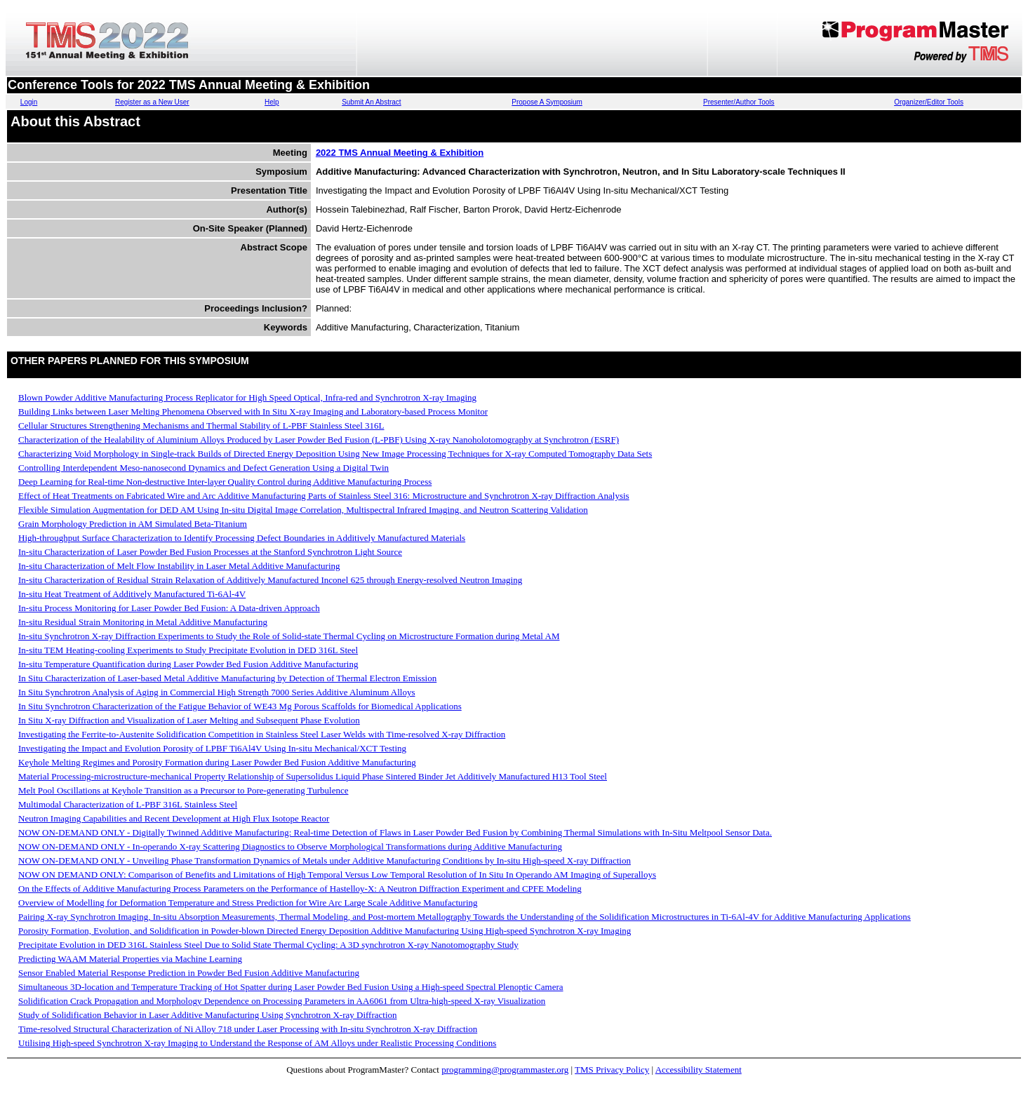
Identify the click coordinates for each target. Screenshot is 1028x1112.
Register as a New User (152, 102)
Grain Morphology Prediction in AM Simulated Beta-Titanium (132, 523)
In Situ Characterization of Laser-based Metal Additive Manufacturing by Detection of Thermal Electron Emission (227, 678)
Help (272, 102)
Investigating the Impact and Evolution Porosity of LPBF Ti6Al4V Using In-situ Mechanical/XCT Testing (212, 748)
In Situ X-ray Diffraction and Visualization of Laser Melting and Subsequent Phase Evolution (189, 720)
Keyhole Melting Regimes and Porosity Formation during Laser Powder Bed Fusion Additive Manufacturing (217, 762)
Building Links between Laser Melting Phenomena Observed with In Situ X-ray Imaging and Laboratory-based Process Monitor (253, 411)
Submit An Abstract (371, 102)
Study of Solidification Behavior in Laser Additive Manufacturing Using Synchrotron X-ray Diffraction (207, 1015)
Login (28, 102)
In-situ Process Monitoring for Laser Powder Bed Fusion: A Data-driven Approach (169, 608)
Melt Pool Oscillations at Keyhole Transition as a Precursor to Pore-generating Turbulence (183, 790)
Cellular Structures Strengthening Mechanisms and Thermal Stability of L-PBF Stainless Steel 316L (201, 425)
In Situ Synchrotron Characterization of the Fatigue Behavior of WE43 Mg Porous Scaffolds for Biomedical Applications (240, 706)
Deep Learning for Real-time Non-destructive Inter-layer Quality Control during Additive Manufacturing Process (225, 481)
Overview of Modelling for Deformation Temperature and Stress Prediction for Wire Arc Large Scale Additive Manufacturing (248, 902)
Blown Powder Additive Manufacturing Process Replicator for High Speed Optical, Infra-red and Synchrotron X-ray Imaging (247, 397)
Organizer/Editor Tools (928, 102)
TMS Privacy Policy (612, 1069)
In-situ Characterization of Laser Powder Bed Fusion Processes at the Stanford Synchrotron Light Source (210, 552)
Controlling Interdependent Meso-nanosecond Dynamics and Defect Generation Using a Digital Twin (203, 467)
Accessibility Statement (698, 1069)
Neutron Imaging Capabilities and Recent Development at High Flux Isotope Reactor (173, 818)
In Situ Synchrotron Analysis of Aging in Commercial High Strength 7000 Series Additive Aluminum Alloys (216, 692)
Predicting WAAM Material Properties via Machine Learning (130, 958)
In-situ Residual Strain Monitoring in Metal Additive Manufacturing (142, 622)
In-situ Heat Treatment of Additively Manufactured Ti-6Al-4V (132, 594)
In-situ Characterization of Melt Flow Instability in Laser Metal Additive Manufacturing (179, 566)
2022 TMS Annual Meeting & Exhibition (399, 152)
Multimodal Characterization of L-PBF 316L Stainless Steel (127, 804)
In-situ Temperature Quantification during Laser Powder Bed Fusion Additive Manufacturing (188, 664)
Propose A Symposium (547, 102)
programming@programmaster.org (504, 1069)
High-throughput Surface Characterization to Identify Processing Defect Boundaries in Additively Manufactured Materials (241, 537)
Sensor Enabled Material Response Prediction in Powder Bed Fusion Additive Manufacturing (188, 972)
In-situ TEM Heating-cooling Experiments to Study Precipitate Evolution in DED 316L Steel (188, 650)
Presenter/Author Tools (739, 102)
